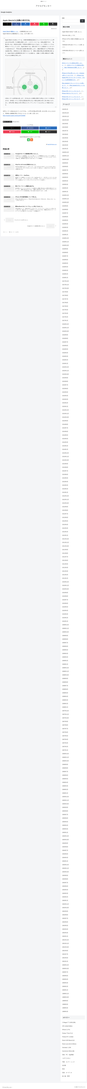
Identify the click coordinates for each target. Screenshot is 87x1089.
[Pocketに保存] (34, 24)
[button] (53, 24)
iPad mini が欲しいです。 (69, 35)
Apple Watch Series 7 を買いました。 (72, 31)
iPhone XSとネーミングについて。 (71, 96)
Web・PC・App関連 (7, 121)
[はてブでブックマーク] (25, 24)
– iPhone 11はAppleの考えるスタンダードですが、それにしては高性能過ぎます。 (73, 77)
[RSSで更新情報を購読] (31, 139)
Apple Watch (6, 31)
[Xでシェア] (7, 24)
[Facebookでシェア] (16, 24)
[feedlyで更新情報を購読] (28, 139)
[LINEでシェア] (43, 24)
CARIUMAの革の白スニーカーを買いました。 (73, 51)
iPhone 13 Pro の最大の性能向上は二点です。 (73, 40)
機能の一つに (14, 31)
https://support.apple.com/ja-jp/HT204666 (14, 115)
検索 (63, 18)
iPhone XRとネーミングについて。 (71, 91)
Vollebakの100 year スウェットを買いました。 (73, 46)
